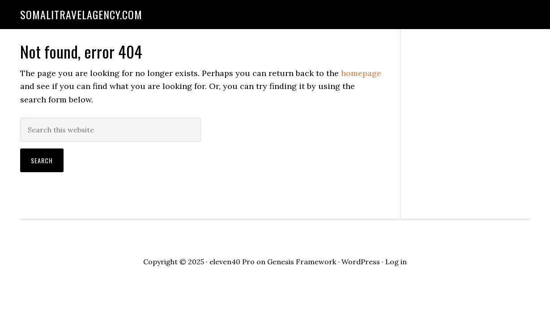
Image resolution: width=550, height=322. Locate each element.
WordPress (360, 261)
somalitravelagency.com (81, 14)
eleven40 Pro (232, 261)
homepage (361, 73)
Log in (396, 261)
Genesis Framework (301, 261)
